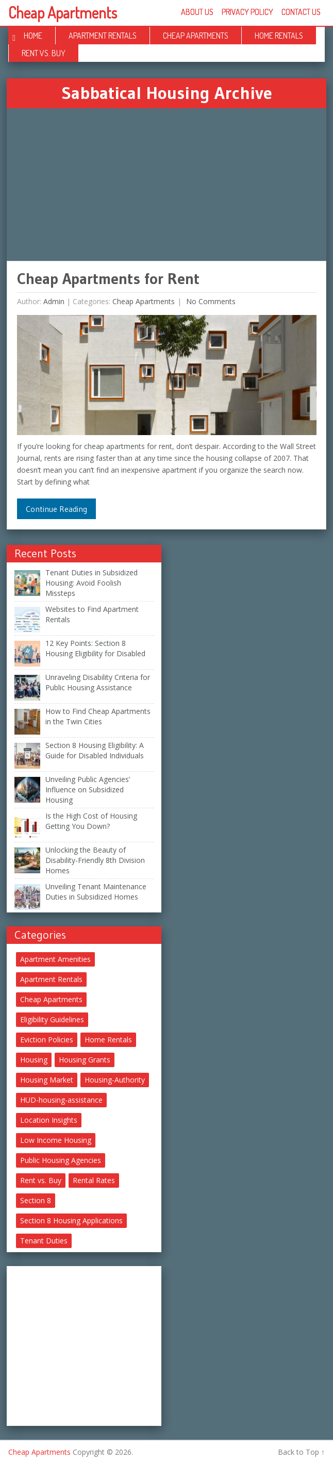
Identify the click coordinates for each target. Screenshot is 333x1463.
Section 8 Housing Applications (71, 1220)
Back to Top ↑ (301, 1452)
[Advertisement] (166, 184)
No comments (210, 301)
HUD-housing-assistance (61, 1100)
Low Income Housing (55, 1140)
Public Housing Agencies (60, 1160)
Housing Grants (84, 1060)
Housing (33, 1060)
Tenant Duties (44, 1240)
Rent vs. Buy (43, 53)
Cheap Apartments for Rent (108, 278)
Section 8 (35, 1200)
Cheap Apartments (62, 12)
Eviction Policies (46, 1039)
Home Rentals (279, 35)
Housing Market (46, 1080)
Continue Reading (56, 509)
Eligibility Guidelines (52, 1019)
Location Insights (48, 1120)
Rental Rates (94, 1180)
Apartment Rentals (103, 35)
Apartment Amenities (55, 959)
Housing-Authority (115, 1080)
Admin (53, 301)
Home (33, 35)
